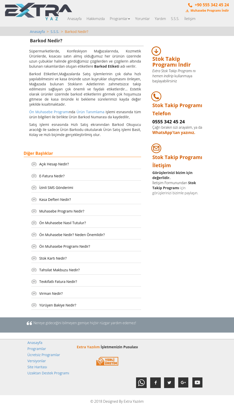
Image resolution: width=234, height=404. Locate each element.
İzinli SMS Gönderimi (56, 187)
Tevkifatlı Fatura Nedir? (58, 281)
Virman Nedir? (51, 293)
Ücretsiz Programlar (44, 354)
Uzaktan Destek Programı (48, 373)
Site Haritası (37, 366)
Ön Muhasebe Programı (49, 111)
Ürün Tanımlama (90, 111)
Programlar (120, 18)
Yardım (160, 18)
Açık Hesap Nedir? (54, 164)
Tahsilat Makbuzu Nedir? (59, 270)
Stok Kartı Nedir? (53, 258)
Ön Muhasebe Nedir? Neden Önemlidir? (72, 235)
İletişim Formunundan (169, 182)
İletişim (189, 18)
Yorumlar (142, 18)
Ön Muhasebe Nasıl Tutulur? (62, 223)
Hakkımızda (96, 18)
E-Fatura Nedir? (52, 176)
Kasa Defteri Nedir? (55, 199)
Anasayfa (74, 18)
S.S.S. (175, 18)
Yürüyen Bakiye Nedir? (57, 305)
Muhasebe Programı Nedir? (61, 211)
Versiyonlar (37, 360)
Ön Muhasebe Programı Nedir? (64, 246)
